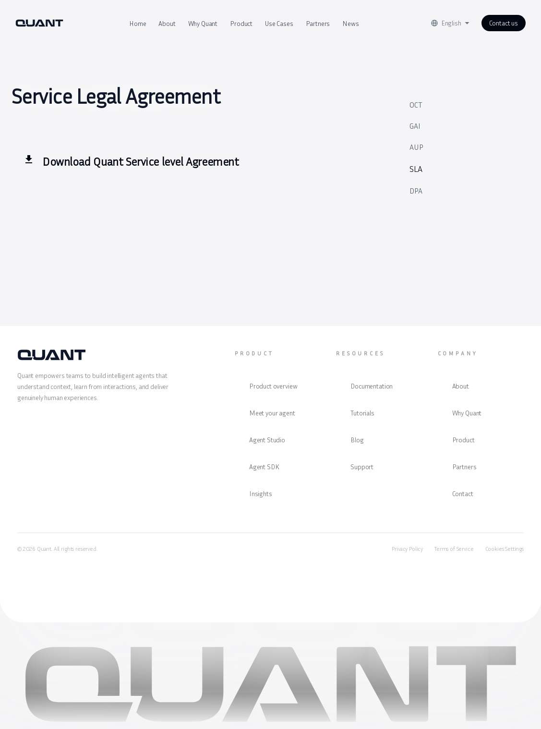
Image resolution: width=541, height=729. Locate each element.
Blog (356, 440)
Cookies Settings (504, 548)
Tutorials (362, 413)
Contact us (503, 23)
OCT (415, 104)
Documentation (371, 386)
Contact (462, 493)
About (166, 23)
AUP (416, 147)
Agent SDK (264, 466)
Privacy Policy (407, 548)
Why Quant (203, 23)
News (350, 23)
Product (241, 23)
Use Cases (279, 23)
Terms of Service (453, 548)
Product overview (273, 386)
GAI (415, 126)
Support (361, 466)
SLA (415, 168)
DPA (415, 190)
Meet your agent (272, 413)
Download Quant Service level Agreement (140, 161)
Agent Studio (267, 440)
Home (137, 23)
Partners (318, 23)
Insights (260, 493)
